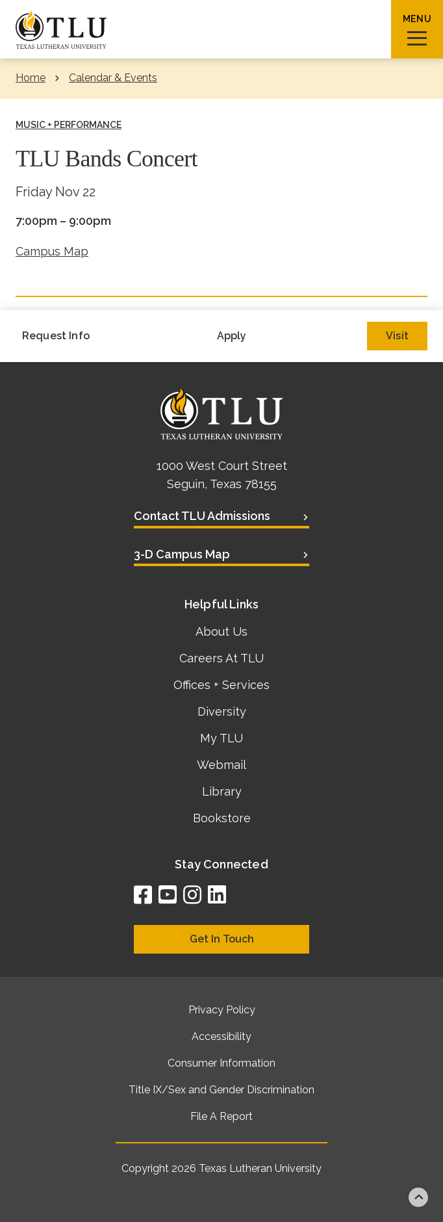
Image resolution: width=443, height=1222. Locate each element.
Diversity (221, 711)
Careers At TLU (221, 658)
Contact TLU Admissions (202, 516)
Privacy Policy (221, 1010)
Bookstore (222, 818)
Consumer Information (221, 1063)
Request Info (56, 336)
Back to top (418, 1197)
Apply (232, 336)
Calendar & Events (113, 78)
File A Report (221, 1116)
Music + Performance (68, 125)
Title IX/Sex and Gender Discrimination (221, 1090)
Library (222, 791)
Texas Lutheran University (260, 1168)
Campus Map (52, 251)
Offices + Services (221, 685)
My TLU (221, 738)
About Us (221, 631)
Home (30, 78)
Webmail (221, 765)
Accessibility (221, 1036)
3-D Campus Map (182, 554)
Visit (397, 336)
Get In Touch (222, 939)
